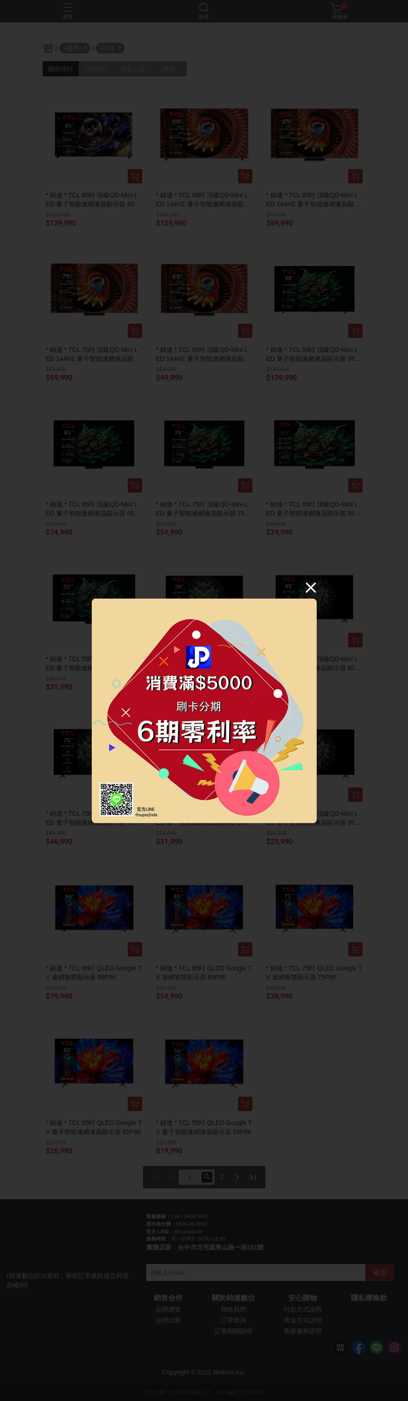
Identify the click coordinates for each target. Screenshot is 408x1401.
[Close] (311, 587)
